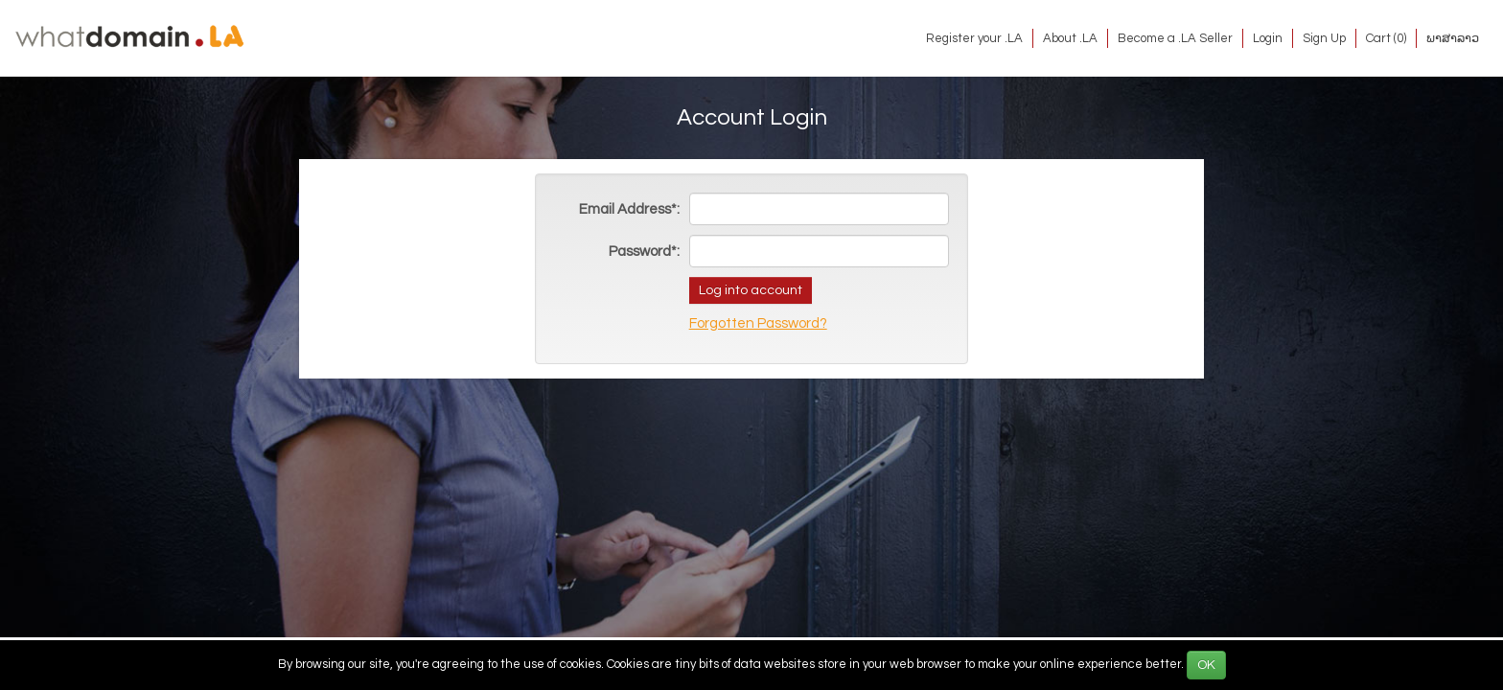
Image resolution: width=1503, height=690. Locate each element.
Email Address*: (629, 209)
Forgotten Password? (758, 323)
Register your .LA (974, 38)
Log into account (750, 290)
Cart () (1386, 38)
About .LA (1070, 38)
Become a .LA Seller (1175, 38)
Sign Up (1324, 38)
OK (1206, 665)
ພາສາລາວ (1452, 38)
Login (1268, 38)
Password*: (644, 251)
